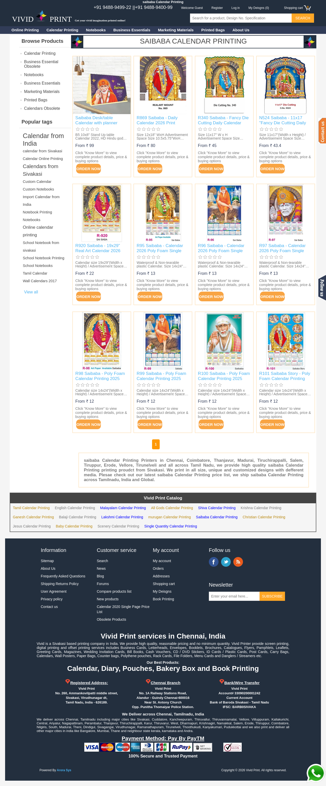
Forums (103, 584)
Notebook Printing (37, 212)
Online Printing (25, 30)
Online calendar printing (38, 231)
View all (31, 292)
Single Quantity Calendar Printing (170, 526)
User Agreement (53, 591)
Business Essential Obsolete (41, 64)
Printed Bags (213, 30)
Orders (158, 568)
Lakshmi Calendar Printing (122, 517)
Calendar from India (43, 139)
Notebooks (96, 30)
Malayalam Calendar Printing (123, 508)
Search (102, 561)
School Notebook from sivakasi (41, 246)
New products (108, 599)
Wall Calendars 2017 (40, 281)
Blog (100, 576)
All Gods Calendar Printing (172, 508)
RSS (238, 562)
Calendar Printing (62, 30)
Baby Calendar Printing (74, 526)
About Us (241, 30)
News (101, 568)
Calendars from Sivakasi (40, 170)
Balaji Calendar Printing (77, 517)
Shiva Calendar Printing (217, 508)
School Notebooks (38, 266)
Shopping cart (164, 584)
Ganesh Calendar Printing (33, 517)
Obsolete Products (111, 619)
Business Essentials (131, 30)
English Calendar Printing (75, 508)
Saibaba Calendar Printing (216, 517)
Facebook (214, 562)
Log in (236, 8)
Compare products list (114, 591)
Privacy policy (52, 599)
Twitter (226, 562)
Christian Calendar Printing (264, 517)
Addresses (161, 576)
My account (162, 561)
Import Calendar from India (41, 201)
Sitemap (47, 561)
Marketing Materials (176, 30)
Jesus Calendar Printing (32, 526)
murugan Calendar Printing (169, 517)
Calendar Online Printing (43, 159)
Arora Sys (64, 770)
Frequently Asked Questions (63, 576)
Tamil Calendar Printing (31, 508)
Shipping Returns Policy (60, 584)
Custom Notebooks (38, 189)
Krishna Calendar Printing (261, 508)
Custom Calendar (37, 182)
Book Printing (163, 599)
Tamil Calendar (35, 273)
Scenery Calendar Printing (118, 526)
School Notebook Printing (43, 258)
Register (217, 8)
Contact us (49, 607)
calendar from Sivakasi (42, 151)
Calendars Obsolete (42, 108)
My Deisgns (162, 591)
